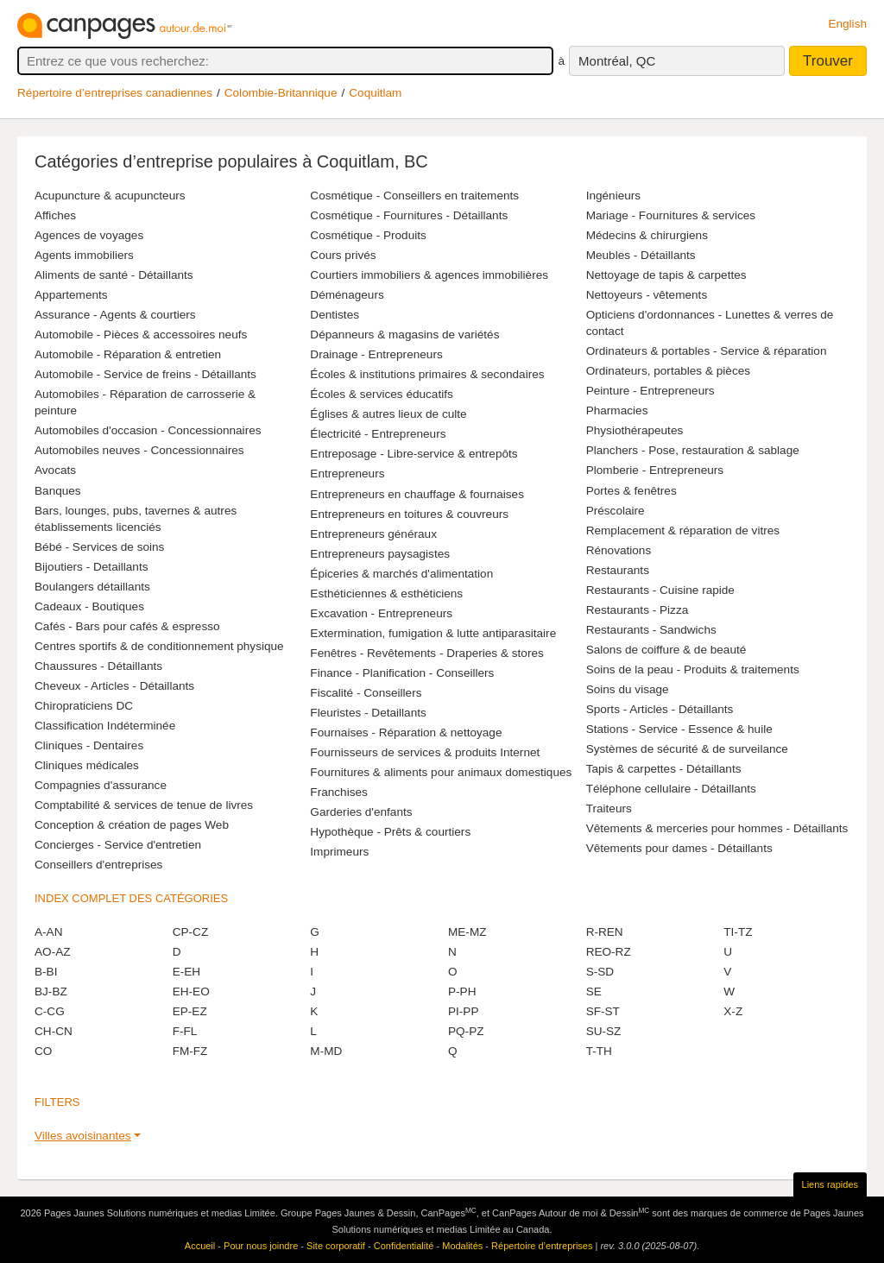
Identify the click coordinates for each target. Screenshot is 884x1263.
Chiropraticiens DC (84, 705)
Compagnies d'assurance (101, 785)
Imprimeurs (339, 851)
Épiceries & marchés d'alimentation (401, 573)
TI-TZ (737, 931)
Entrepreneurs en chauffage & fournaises (417, 494)
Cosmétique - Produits (368, 235)
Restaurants (617, 570)
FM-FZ (190, 1051)
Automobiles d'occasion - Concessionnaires (148, 430)
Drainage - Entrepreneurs (376, 354)
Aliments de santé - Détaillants (114, 274)
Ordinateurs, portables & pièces (668, 370)
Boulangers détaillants (92, 586)
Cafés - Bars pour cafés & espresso (127, 626)
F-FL (185, 1031)
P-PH (462, 991)
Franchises (338, 792)
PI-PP (463, 1011)
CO (43, 1051)
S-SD (600, 971)
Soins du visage (627, 689)
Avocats (55, 470)
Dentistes (334, 314)
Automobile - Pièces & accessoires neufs (141, 334)
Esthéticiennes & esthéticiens (386, 593)
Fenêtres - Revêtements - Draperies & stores (426, 653)
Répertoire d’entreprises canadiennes (114, 92)
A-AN (48, 931)
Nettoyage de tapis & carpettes (666, 274)
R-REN (604, 931)
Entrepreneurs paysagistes (380, 553)
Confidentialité (404, 1246)
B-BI (46, 971)
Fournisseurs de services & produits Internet (425, 752)
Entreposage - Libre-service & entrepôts (413, 453)
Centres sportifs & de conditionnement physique (159, 646)
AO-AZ (53, 951)
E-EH (186, 971)
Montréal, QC (616, 61)
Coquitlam (375, 92)
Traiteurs (609, 808)
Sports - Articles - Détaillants (660, 709)
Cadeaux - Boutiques (89, 606)
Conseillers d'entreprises (98, 864)
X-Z (732, 1011)
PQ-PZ (466, 1031)
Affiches (55, 215)
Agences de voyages (89, 235)
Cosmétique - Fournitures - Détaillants (409, 215)
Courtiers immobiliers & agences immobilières (429, 274)
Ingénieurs (613, 195)
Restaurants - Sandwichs (651, 629)
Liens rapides (830, 1184)
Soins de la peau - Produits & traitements (692, 669)
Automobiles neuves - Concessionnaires (139, 450)
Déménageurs (346, 294)
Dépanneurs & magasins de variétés (404, 334)
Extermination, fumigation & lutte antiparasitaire (433, 633)
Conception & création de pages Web (132, 824)
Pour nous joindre (261, 1246)
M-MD (326, 1051)
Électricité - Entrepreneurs (377, 433)
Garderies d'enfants (361, 811)
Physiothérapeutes (635, 430)
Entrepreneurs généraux (373, 533)
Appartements (71, 294)
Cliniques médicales (87, 765)
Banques (58, 490)
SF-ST (603, 1011)
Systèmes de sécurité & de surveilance (687, 748)
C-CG (50, 1011)
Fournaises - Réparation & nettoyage (406, 732)
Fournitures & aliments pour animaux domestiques (440, 772)
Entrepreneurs (347, 473)
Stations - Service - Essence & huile (679, 729)
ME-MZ (467, 931)
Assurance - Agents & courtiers (115, 314)
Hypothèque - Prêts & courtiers (390, 831)
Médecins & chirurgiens (647, 235)
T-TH (599, 1051)
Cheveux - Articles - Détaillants (114, 685)
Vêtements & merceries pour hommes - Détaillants (717, 828)
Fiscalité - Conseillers (365, 692)
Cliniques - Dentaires (89, 745)
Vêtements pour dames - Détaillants (679, 848)
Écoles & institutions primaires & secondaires (427, 374)
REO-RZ (608, 951)
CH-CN (54, 1031)
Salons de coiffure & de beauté (666, 649)
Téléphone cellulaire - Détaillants (671, 788)
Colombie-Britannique (281, 92)
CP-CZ (191, 931)
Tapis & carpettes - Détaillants (664, 768)
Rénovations (619, 550)
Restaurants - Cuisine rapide (660, 590)
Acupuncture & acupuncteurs (110, 195)
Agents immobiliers (84, 255)
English (847, 23)
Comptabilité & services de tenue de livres (144, 805)
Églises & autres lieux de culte (388, 413)
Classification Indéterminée (105, 725)
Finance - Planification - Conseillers (402, 672)
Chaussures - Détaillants (98, 666)
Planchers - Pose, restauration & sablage (692, 450)
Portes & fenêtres (631, 490)
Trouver (828, 61)
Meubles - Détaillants (641, 255)
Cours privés (343, 255)
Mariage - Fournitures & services (670, 215)
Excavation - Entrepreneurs (381, 613)
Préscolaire (615, 510)
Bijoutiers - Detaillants (91, 566)
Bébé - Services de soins (99, 546)
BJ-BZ (51, 991)
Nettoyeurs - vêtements (647, 294)
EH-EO (191, 991)
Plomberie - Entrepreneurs (654, 470)
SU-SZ (604, 1031)
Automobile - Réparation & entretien (128, 354)
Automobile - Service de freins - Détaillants (145, 374)
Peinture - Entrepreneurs (650, 390)
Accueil (200, 1246)
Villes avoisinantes (83, 1135)
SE (594, 991)
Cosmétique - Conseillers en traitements (414, 195)
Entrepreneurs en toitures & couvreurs (409, 514)
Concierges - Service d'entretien (118, 844)
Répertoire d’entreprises (541, 1246)
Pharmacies (617, 410)
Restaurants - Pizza (637, 609)
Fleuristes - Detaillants (368, 712)
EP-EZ (190, 1011)
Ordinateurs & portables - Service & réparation (706, 350)
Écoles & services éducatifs (381, 394)
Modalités (462, 1246)
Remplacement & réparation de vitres (683, 530)
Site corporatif (335, 1246)
